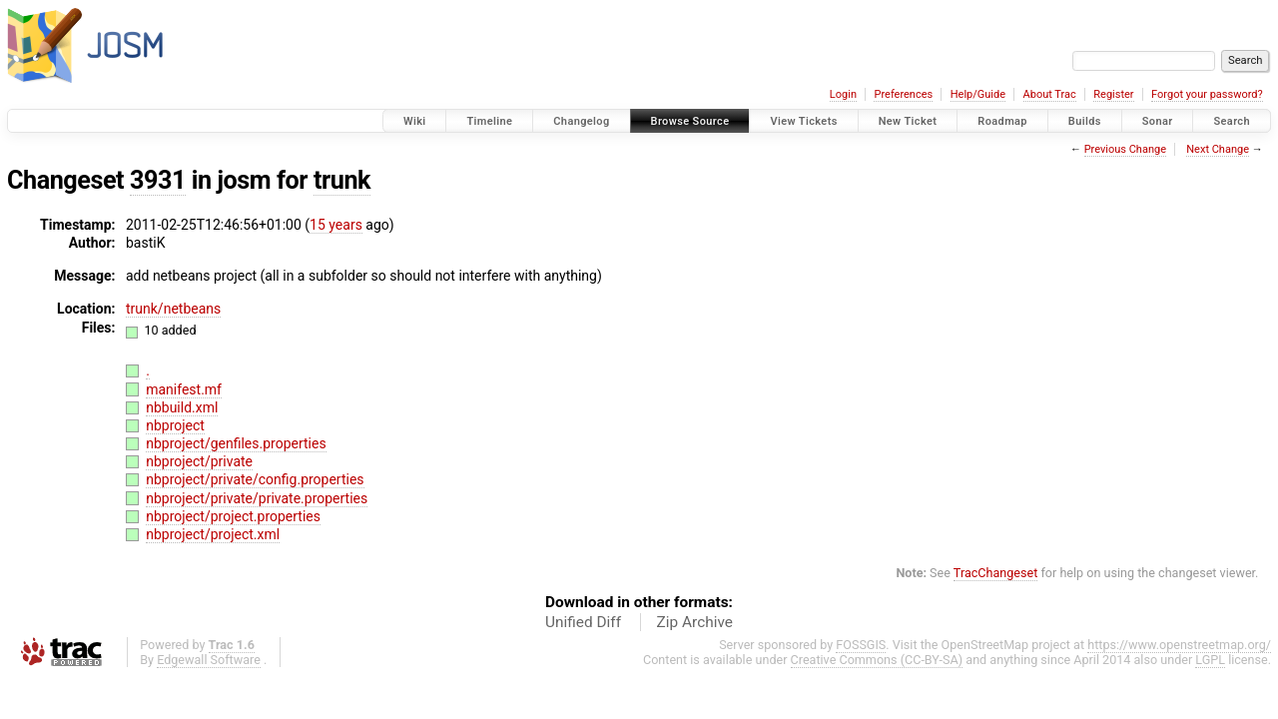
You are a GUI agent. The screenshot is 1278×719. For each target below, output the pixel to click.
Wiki (414, 121)
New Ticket (908, 121)
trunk (342, 180)
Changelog (581, 121)
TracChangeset (996, 572)
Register (1113, 94)
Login (843, 94)
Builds (1084, 121)
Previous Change (1125, 149)
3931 (158, 180)
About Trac (1049, 94)
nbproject (175, 425)
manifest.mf (184, 389)
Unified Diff (583, 622)
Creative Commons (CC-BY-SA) (877, 659)
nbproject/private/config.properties (254, 479)
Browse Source (690, 121)
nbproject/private (199, 461)
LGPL (1210, 659)
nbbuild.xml (182, 407)
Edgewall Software (209, 659)
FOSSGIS (861, 644)
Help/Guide (978, 94)
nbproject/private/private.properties (256, 498)
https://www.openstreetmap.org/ (1179, 644)
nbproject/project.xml (213, 534)
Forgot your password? (1207, 94)
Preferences (903, 94)
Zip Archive (695, 622)
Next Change (1217, 149)
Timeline (489, 121)
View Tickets (803, 121)
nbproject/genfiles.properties (235, 443)
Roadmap (1002, 121)
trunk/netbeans (173, 309)
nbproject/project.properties (233, 516)
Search (1231, 121)
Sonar (1157, 121)
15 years (336, 225)
